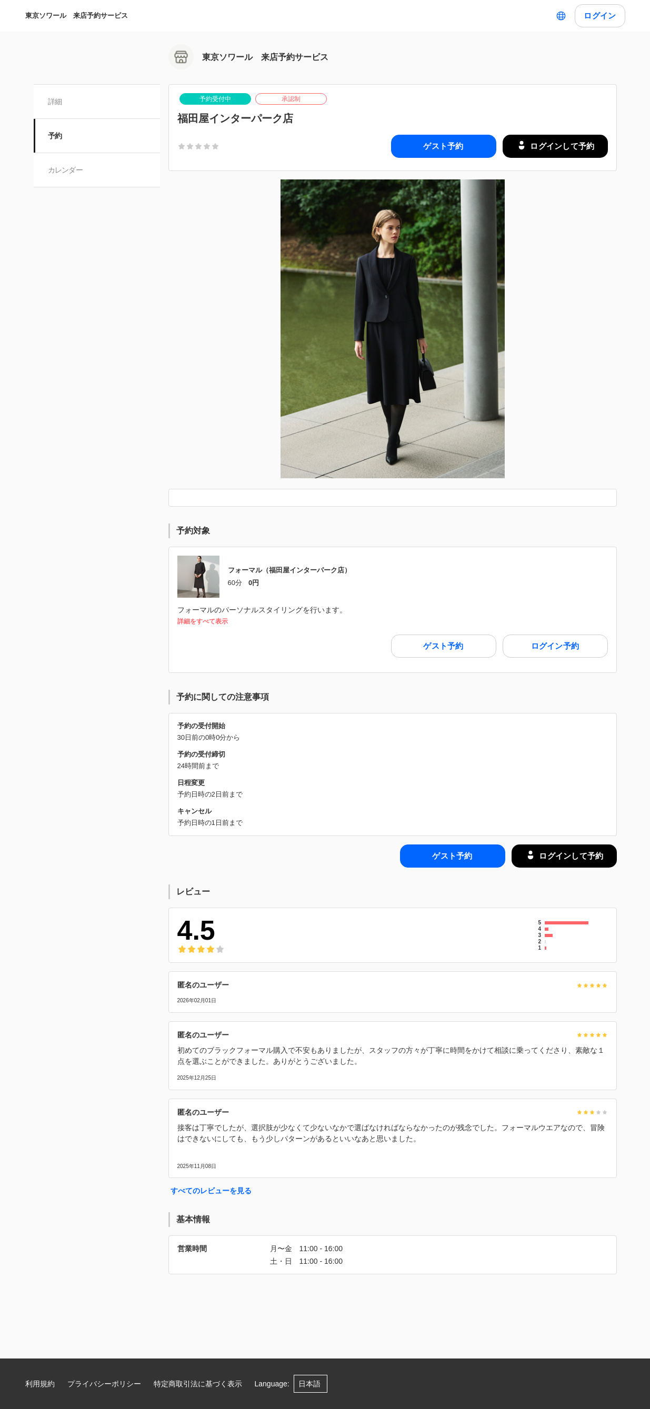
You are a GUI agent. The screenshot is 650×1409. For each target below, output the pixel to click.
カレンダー (66, 170)
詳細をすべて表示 (202, 621)
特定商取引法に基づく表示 (198, 1384)
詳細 (55, 101)
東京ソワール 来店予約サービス (76, 15)
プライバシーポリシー (104, 1384)
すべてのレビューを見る (211, 1190)
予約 (55, 136)
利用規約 (40, 1384)
